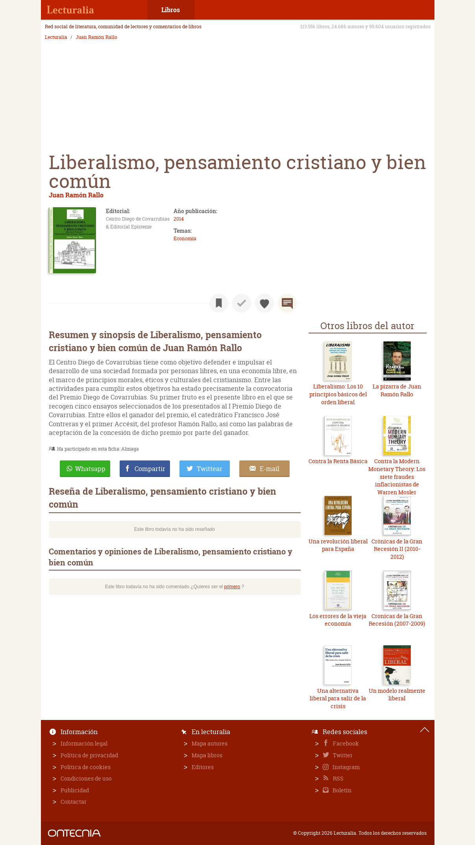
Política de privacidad (89, 755)
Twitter (342, 755)
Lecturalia (56, 37)
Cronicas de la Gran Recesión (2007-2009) (397, 620)
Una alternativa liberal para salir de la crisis (338, 698)
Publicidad (75, 790)
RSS (338, 778)
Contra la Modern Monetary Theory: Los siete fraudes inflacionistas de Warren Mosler (396, 476)
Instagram (345, 767)
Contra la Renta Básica (338, 461)
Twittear (209, 468)
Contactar (74, 801)
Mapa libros (207, 755)
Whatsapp (90, 468)
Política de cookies (86, 767)
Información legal (84, 743)
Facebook (345, 743)
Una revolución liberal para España (338, 545)
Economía (185, 238)
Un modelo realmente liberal (397, 694)
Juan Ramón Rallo (96, 37)
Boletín (341, 790)
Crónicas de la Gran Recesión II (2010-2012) (396, 549)
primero (232, 586)
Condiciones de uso (86, 778)
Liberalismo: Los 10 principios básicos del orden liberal (338, 394)
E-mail (269, 468)
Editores (203, 767)
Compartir (150, 468)
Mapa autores (209, 743)
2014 (179, 218)
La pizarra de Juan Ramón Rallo (397, 390)
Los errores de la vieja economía (337, 620)
